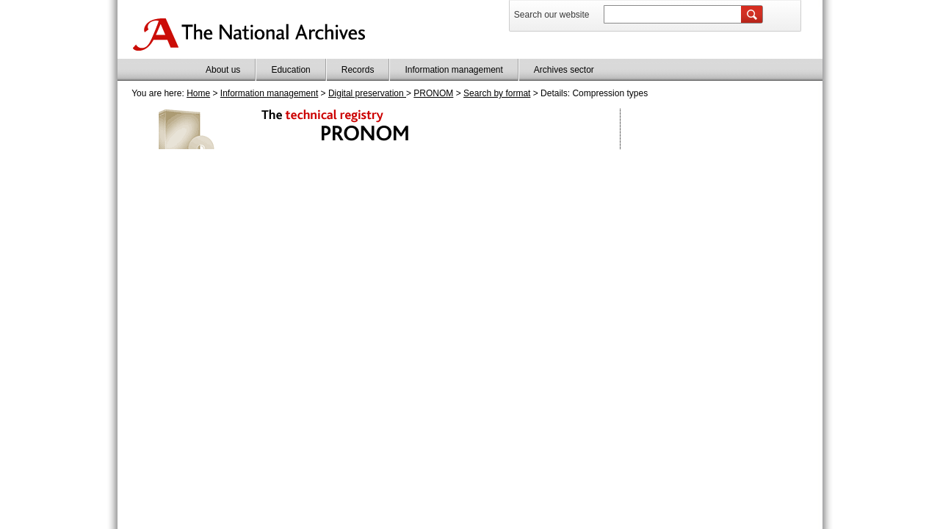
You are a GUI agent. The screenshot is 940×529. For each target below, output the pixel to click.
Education (290, 70)
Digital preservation (367, 93)
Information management (453, 70)
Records (358, 70)
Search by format (496, 93)
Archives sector (564, 70)
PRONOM (433, 93)
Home (198, 93)
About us (223, 70)
